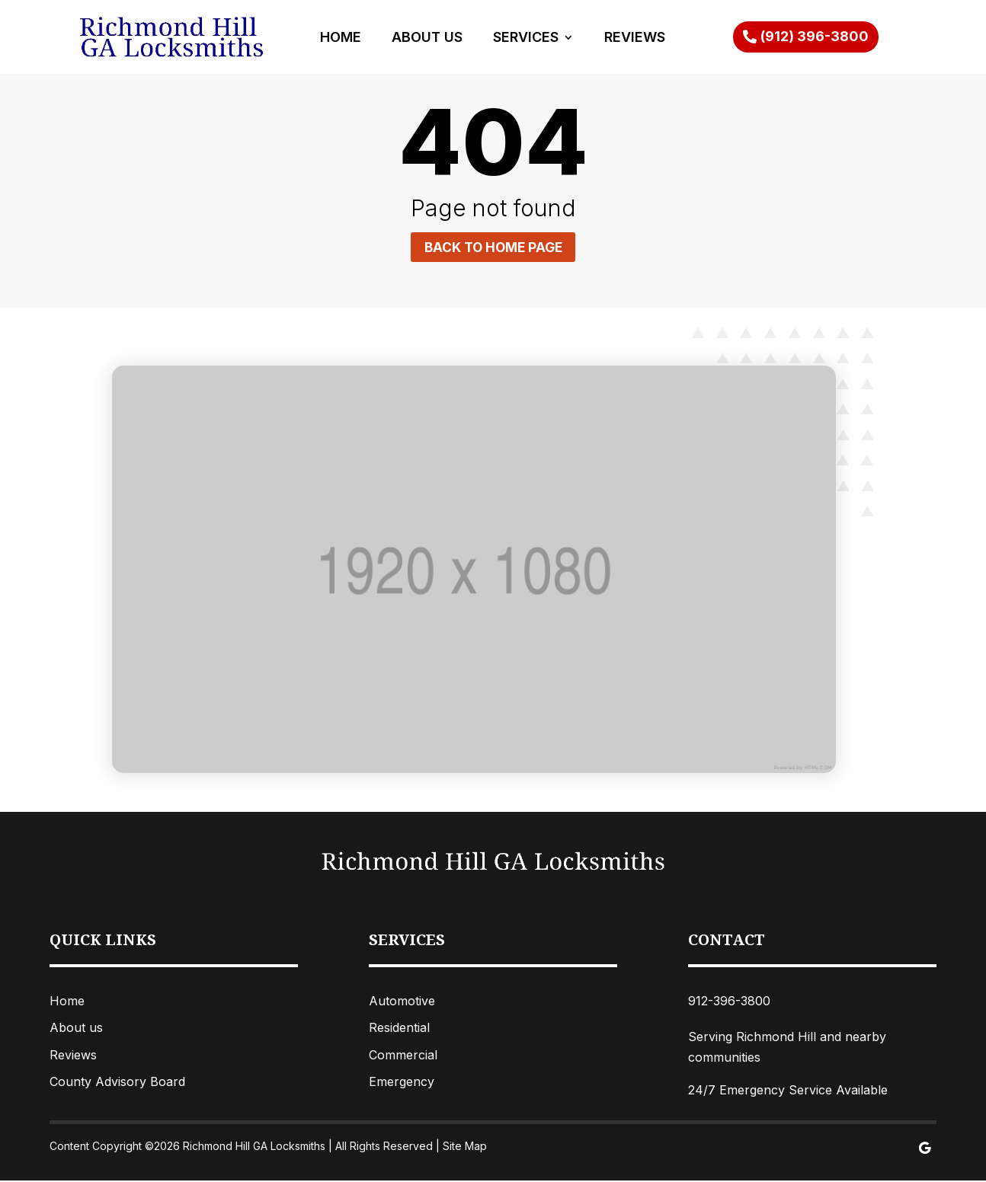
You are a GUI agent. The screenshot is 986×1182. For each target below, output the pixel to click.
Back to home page (493, 247)
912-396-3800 (729, 1002)
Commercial (403, 1055)
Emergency (401, 1082)
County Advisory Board (117, 1082)
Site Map (465, 1147)
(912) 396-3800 (814, 36)
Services (526, 38)
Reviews (634, 38)
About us (76, 1029)
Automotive (402, 1002)
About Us (427, 38)
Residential (399, 1029)
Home (340, 38)
